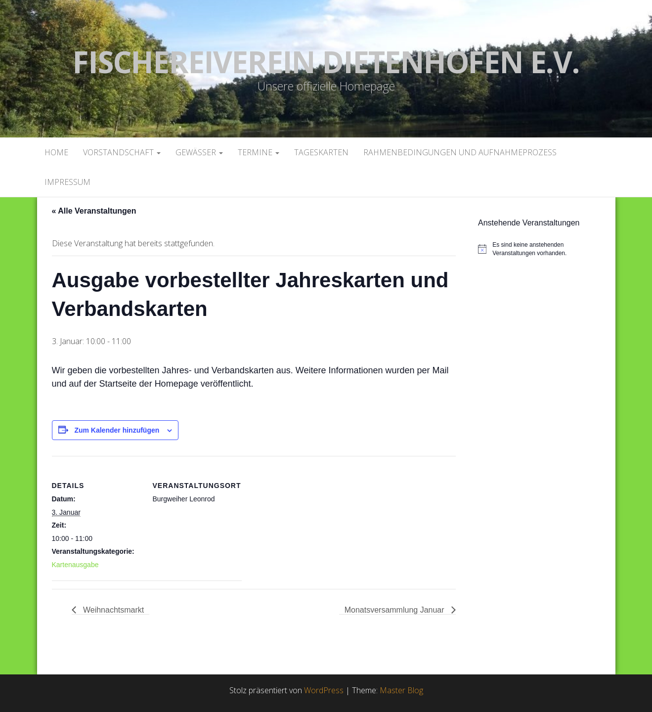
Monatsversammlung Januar (395, 610)
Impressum (67, 182)
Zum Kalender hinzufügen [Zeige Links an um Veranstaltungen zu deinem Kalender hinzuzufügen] (116, 430)
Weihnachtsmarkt (112, 610)
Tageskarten (321, 152)
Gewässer (199, 152)
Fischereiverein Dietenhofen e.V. (326, 62)
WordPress (324, 690)
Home (56, 152)
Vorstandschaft (122, 152)
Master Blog (401, 690)
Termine (258, 152)
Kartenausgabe (75, 565)
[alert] (543, 249)
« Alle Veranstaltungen (94, 211)
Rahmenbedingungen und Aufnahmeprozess (460, 152)
